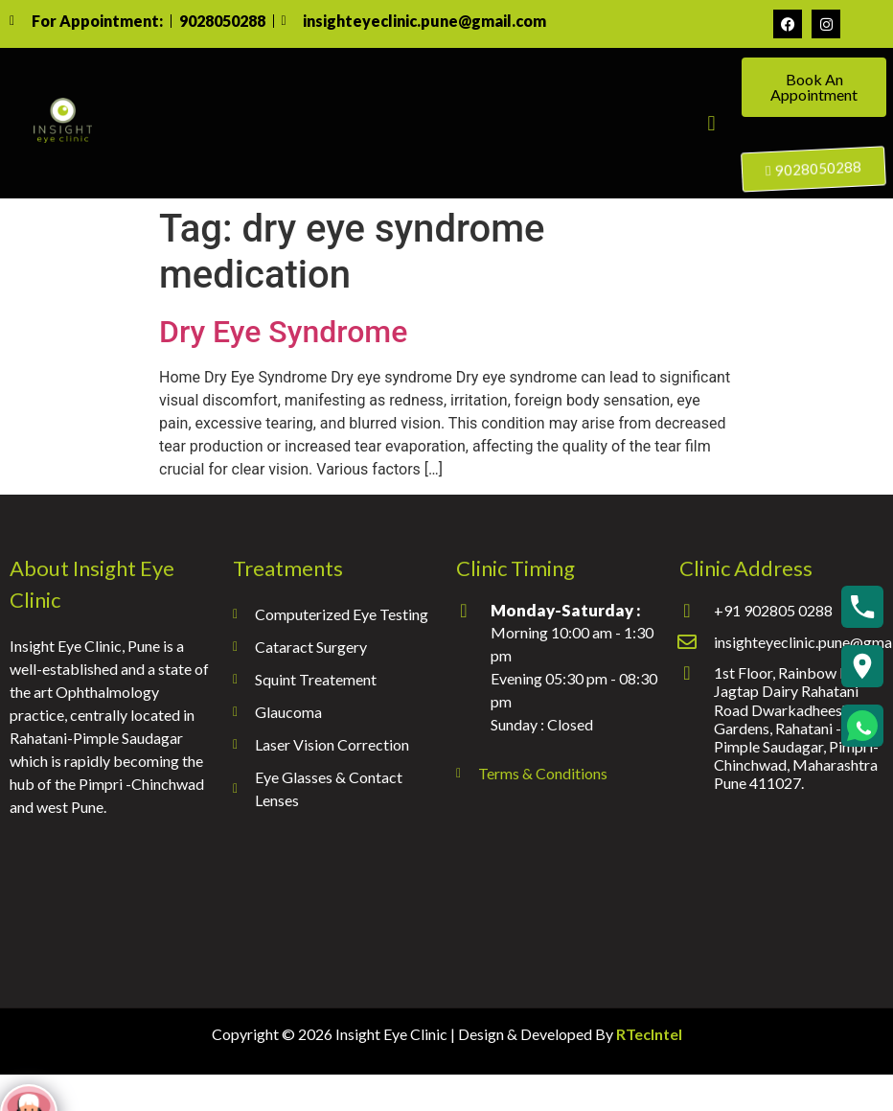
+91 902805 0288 (773, 610)
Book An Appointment (814, 87)
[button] (711, 123)
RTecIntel (649, 1034)
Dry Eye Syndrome (283, 331)
